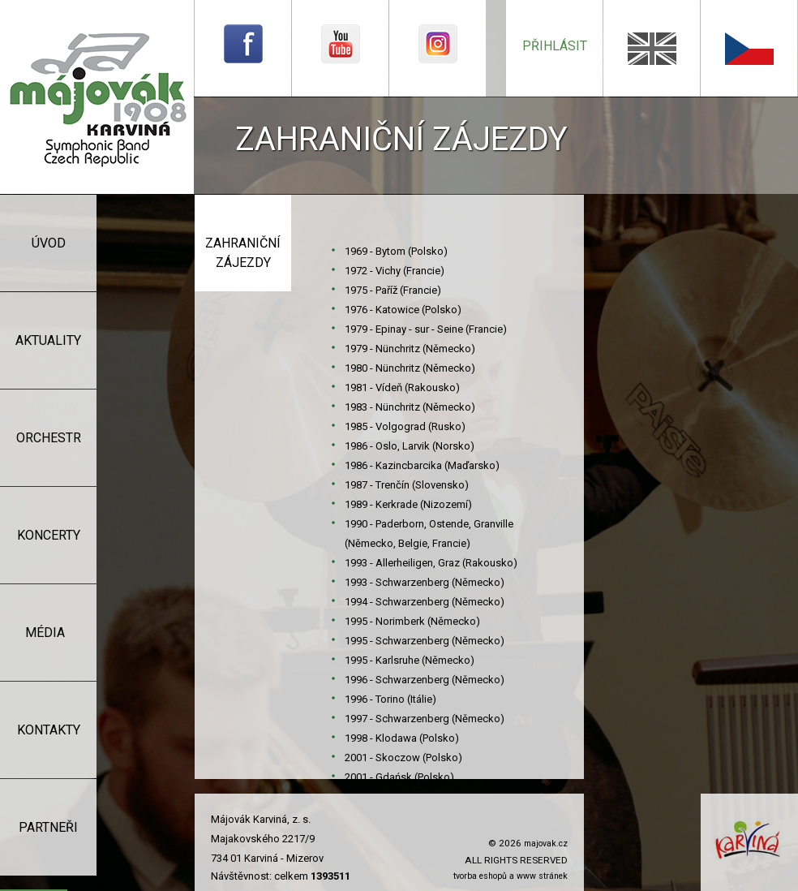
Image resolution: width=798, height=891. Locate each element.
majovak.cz (546, 843)
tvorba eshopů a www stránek (510, 876)
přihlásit (554, 46)
